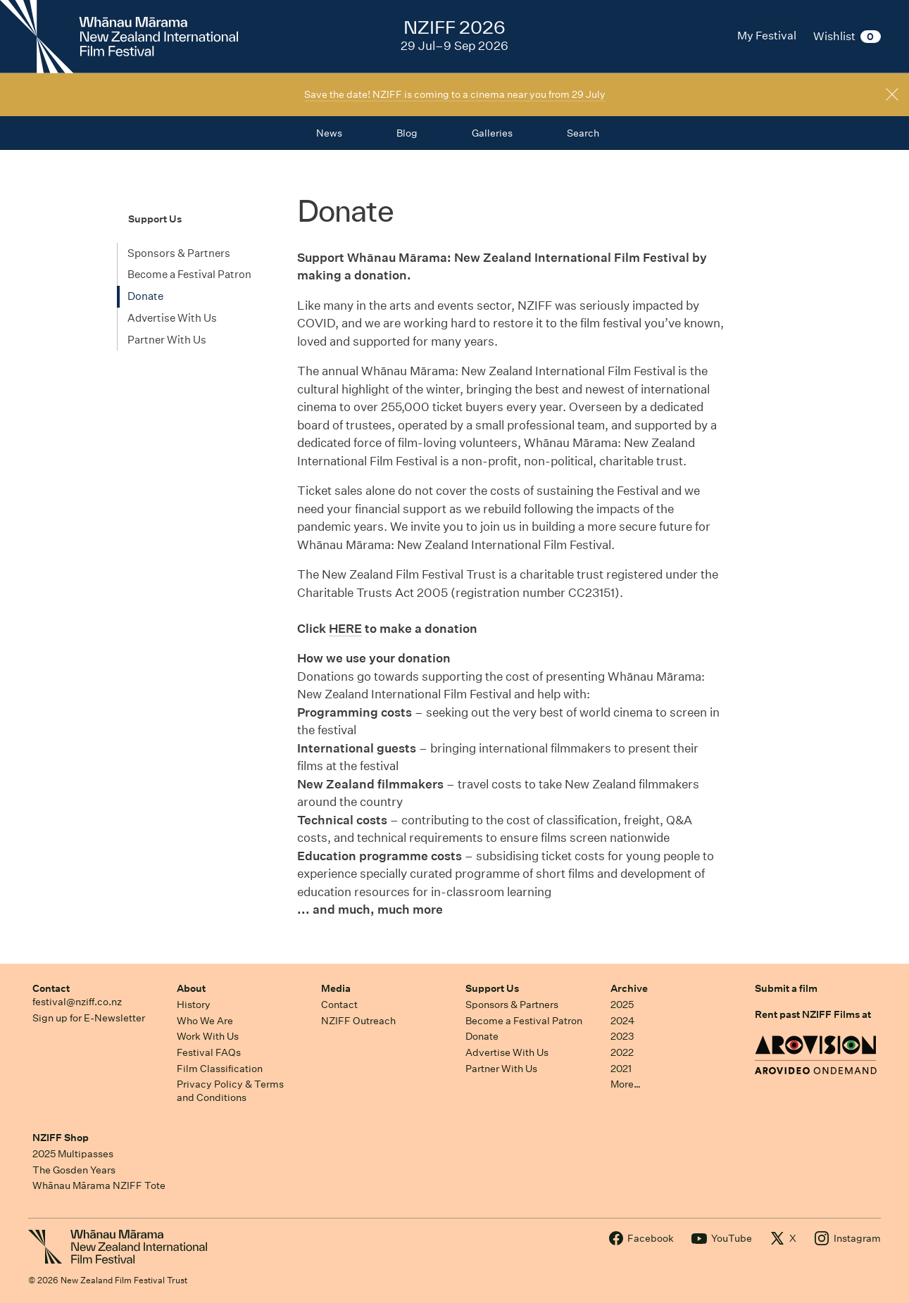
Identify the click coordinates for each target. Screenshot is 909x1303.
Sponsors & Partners (178, 253)
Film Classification (220, 1068)
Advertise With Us (172, 318)
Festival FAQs (209, 1052)
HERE (345, 628)
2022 (622, 1052)
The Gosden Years (73, 1170)
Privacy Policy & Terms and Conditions (230, 1091)
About (191, 988)
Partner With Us (166, 339)
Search (583, 133)
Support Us (492, 988)
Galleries (492, 133)
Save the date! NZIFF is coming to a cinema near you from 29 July (455, 94)
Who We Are (205, 1020)
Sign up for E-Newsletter (88, 1018)
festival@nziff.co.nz (77, 1001)
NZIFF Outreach (358, 1020)
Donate (145, 296)
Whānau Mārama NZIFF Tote (98, 1185)
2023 (622, 1036)
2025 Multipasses (72, 1153)
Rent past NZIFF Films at (813, 1014)
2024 (622, 1020)
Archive (629, 988)
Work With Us (208, 1036)
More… (625, 1084)
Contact (51, 988)
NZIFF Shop (60, 1137)
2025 (622, 1004)
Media (336, 988)
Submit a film (786, 988)
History (194, 1004)
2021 (621, 1068)
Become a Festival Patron (189, 274)
